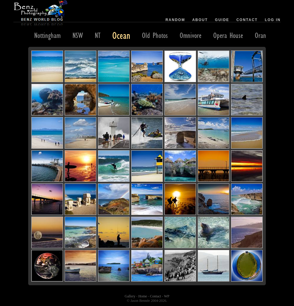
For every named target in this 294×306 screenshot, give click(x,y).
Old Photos (155, 35)
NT (97, 35)
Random (175, 20)
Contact (247, 20)
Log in (273, 20)
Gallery (130, 296)
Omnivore (190, 35)
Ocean (121, 35)
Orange (263, 35)
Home (142, 296)
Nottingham (47, 35)
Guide (222, 20)
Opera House (228, 35)
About (200, 20)
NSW (77, 35)
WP (166, 296)
